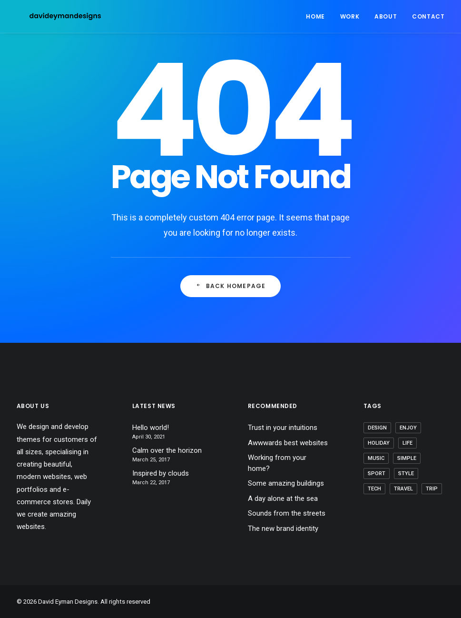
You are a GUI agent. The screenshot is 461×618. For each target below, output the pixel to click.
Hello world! (150, 427)
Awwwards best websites (288, 443)
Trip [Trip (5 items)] (432, 489)
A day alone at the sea (283, 498)
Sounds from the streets (286, 513)
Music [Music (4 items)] (376, 458)
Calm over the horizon (167, 450)
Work (349, 16)
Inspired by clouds (160, 473)
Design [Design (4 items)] (377, 428)
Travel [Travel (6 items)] (403, 489)
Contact (428, 16)
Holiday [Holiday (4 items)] (379, 443)
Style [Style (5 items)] (406, 473)
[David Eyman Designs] (52, 16)
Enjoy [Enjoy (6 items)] (408, 428)
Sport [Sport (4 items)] (376, 473)
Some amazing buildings (286, 483)
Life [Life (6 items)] (407, 443)
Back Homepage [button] (231, 286)
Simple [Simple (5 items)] (406, 458)
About (385, 16)
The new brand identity (283, 528)
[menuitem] (318, 16)
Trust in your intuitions (282, 427)
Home (315, 16)
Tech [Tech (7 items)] (374, 489)
